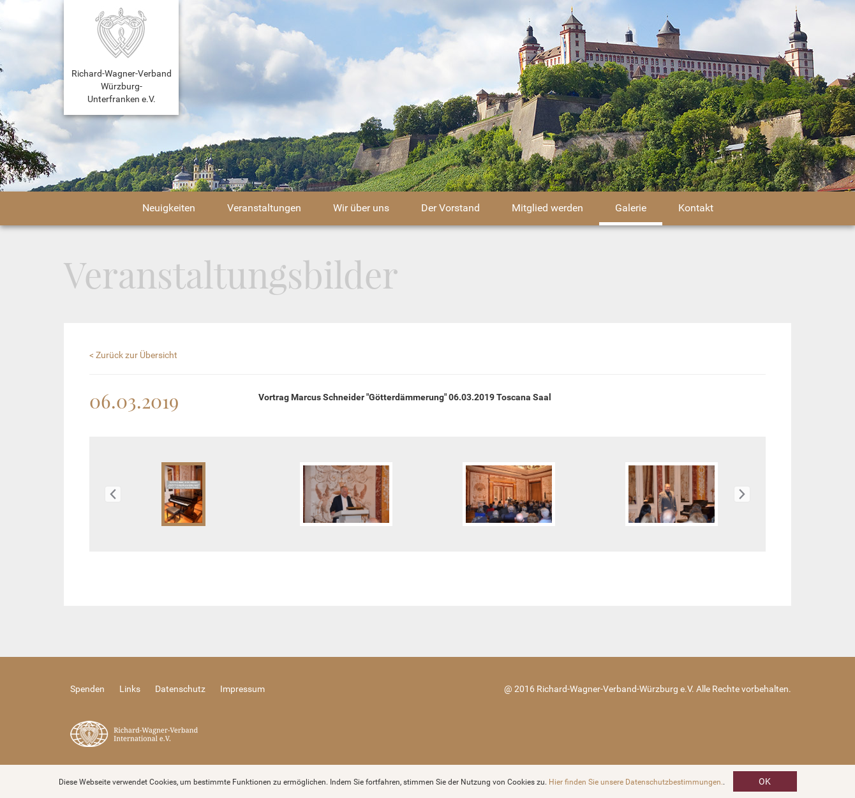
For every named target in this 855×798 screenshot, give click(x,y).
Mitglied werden (547, 208)
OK (765, 781)
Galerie (630, 208)
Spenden (87, 689)
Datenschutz (180, 689)
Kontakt (695, 208)
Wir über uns (361, 208)
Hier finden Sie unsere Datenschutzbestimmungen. (636, 782)
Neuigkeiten (168, 208)
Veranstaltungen (264, 208)
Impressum (242, 689)
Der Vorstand (450, 208)
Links (129, 689)
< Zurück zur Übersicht (133, 355)
